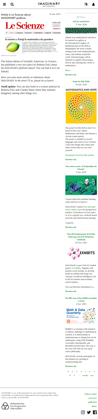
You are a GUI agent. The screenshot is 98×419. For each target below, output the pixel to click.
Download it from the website (79, 155)
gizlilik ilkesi (92, 402)
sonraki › (85, 375)
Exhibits (76, 268)
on (92, 287)
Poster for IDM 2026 (81, 81)
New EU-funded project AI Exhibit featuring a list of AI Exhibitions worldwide (81, 237)
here (54, 68)
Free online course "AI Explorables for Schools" (81, 167)
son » (92, 375)
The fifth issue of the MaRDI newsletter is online (81, 299)
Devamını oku (70, 74)
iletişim (94, 406)
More (67, 70)
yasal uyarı (92, 398)
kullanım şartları (91, 394)
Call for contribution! (81, 21)
